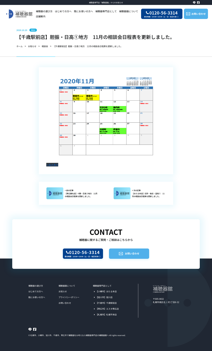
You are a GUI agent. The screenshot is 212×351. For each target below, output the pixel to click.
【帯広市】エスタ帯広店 (107, 308)
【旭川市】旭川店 (104, 297)
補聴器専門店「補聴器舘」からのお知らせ (106, 2)
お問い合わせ (129, 253)
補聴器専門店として (106, 11)
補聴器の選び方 (44, 11)
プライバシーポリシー (69, 297)
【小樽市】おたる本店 (106, 291)
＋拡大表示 (52, 164)
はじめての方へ (63, 11)
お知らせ (63, 291)
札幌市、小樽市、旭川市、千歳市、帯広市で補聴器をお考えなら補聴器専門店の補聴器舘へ (69, 335)
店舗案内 (40, 16)
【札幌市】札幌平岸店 (106, 314)
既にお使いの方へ (83, 11)
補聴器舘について (128, 11)
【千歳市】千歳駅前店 (106, 302)
